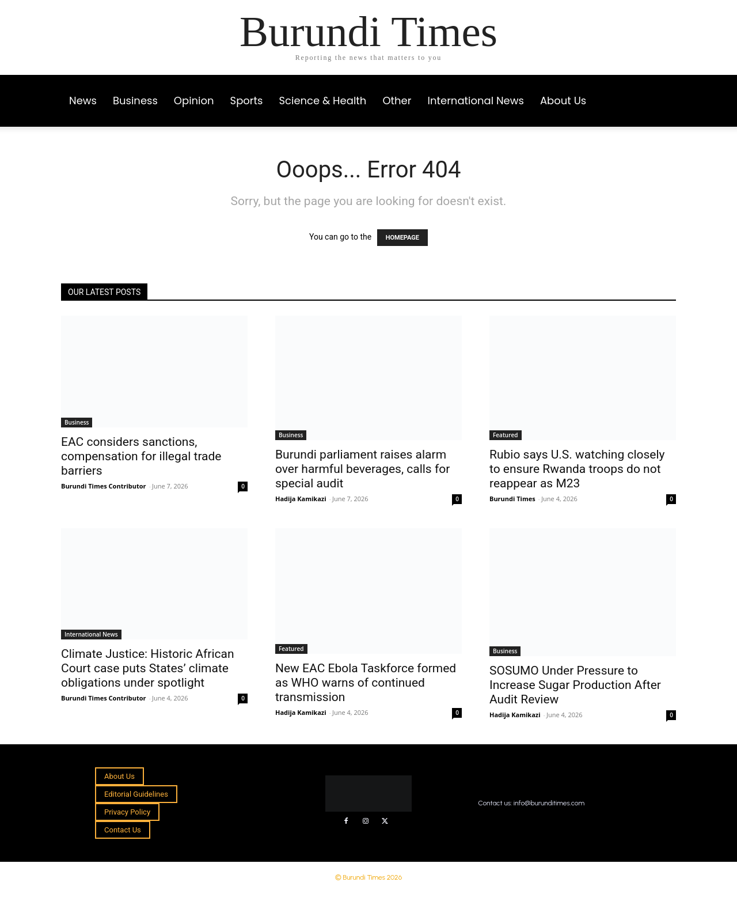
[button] (662, 89)
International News (475, 100)
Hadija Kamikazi (300, 498)
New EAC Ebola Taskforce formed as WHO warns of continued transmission (365, 682)
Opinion (194, 100)
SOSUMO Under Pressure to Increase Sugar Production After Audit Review (575, 685)
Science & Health (323, 100)
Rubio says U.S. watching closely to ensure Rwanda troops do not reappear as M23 (577, 469)
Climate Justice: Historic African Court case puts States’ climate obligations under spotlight (147, 668)
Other (396, 100)
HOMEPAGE (402, 237)
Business (135, 100)
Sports (246, 100)
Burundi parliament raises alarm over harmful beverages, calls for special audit (362, 469)
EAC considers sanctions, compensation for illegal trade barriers (141, 456)
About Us (563, 100)
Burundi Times (512, 498)
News (83, 100)
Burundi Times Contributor (103, 486)
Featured (505, 435)
